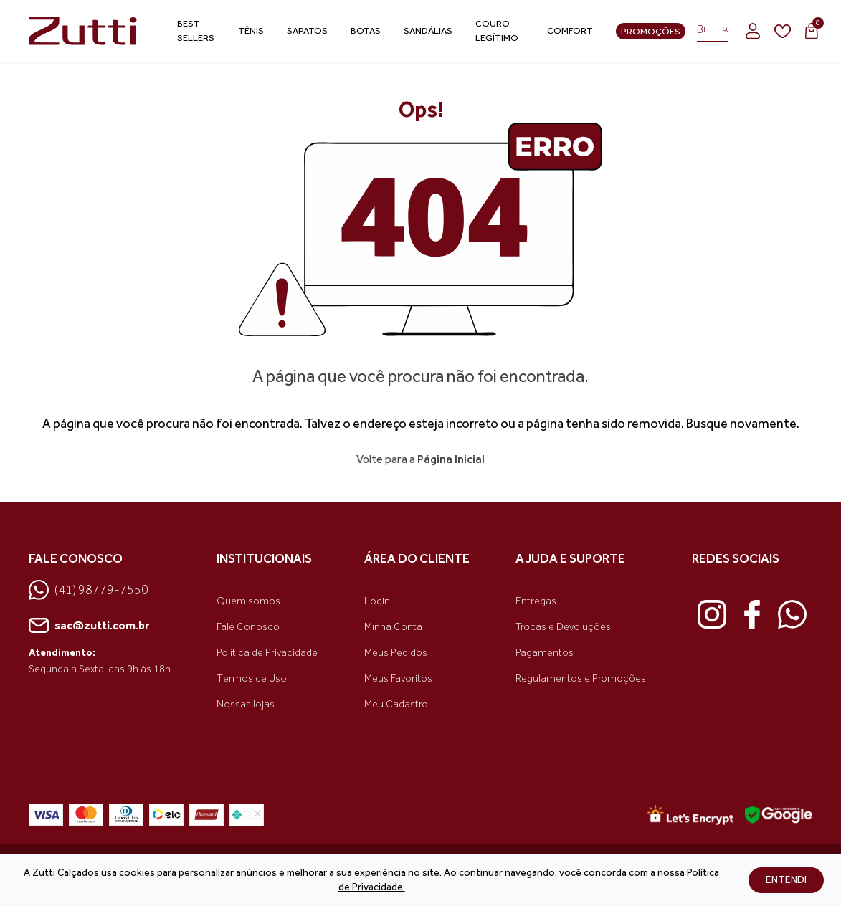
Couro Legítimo (496, 30)
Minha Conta (393, 627)
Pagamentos (544, 653)
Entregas (535, 601)
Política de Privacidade (267, 653)
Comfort (570, 30)
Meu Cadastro (396, 704)
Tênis (251, 30)
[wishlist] (782, 31)
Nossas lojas (246, 704)
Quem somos (248, 601)
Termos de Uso (252, 678)
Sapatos (307, 30)
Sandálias (428, 30)
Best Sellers (195, 30)
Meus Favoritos (398, 678)
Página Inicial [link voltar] (451, 459)
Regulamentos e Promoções (580, 678)
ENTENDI (786, 880)
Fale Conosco (248, 627)
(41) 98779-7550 (88, 590)
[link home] (83, 31)
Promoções (650, 31)
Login (377, 601)
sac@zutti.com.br (89, 626)
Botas (366, 30)
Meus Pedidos (395, 653)
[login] (753, 31)
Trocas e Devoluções (563, 627)
